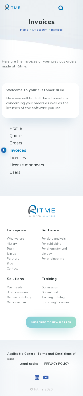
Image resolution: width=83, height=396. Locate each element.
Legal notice (29, 363)
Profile (16, 128)
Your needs (15, 287)
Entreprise (16, 230)
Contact (12, 268)
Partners (13, 258)
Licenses (18, 157)
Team (10, 248)
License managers (27, 164)
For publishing (52, 243)
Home (24, 29)
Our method (50, 292)
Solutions (15, 278)
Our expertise (16, 302)
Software (50, 230)
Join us (11, 253)
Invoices (18, 150)
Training (49, 278)
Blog (10, 263)
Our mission (50, 287)
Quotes (17, 135)
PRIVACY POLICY (56, 363)
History (12, 243)
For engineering (53, 258)
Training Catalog (53, 297)
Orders (16, 143)
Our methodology (19, 297)
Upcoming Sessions (56, 302)
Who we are (15, 238)
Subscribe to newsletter (51, 322)
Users (15, 172)
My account (39, 29)
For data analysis (54, 238)
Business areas (18, 292)
